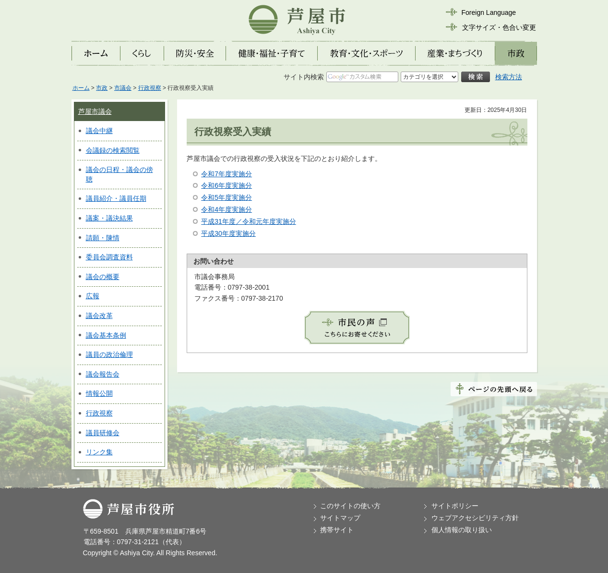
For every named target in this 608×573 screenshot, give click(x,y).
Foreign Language (489, 12)
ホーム (81, 88)
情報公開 (99, 393)
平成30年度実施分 (228, 233)
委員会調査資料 (109, 257)
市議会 (122, 88)
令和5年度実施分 (226, 197)
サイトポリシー (454, 506)
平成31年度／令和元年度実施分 (248, 221)
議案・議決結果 (109, 218)
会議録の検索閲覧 (113, 150)
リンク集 (99, 452)
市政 (101, 88)
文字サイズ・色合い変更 (499, 27)
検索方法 (508, 77)
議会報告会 (102, 374)
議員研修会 (102, 433)
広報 (92, 296)
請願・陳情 (102, 238)
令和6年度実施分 (226, 185)
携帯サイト (337, 530)
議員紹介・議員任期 (116, 198)
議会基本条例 (106, 335)
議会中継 (99, 130)
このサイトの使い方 (350, 506)
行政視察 (149, 88)
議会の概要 (102, 276)
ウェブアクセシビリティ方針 (475, 518)
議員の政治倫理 (109, 354)
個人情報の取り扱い (461, 530)
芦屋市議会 (95, 111)
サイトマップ (340, 518)
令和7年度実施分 (226, 174)
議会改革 (99, 315)
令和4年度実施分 (226, 209)
